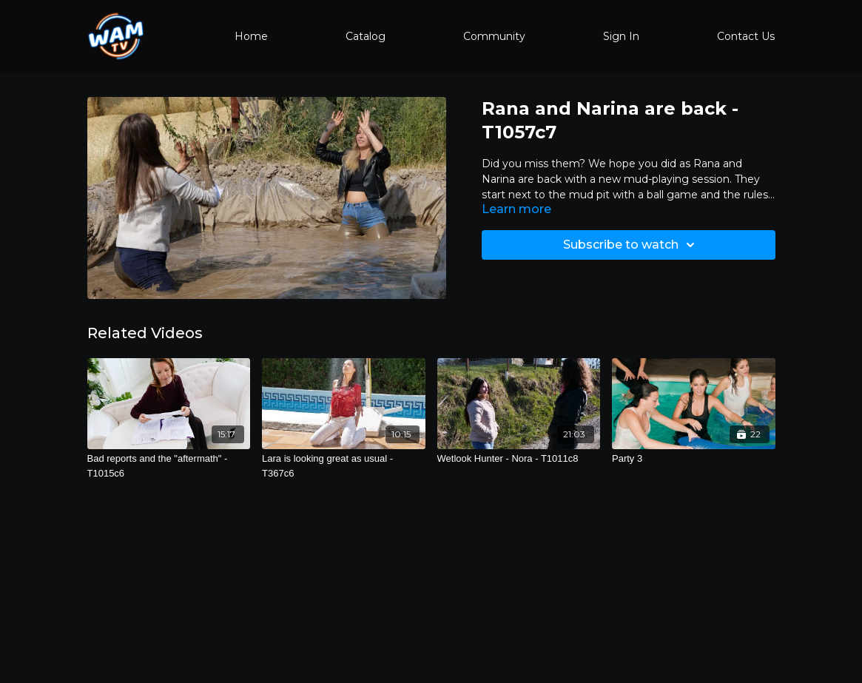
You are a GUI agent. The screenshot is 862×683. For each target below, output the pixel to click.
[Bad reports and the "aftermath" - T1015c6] (169, 465)
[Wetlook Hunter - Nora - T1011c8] (519, 458)
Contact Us (746, 36)
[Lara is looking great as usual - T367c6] (343, 465)
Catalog (365, 36)
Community (494, 36)
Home (251, 36)
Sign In (621, 36)
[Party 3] (693, 458)
